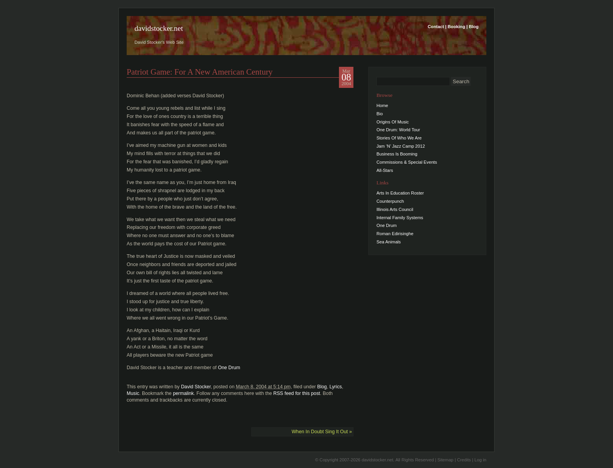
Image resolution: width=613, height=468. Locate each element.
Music (133, 393)
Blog (474, 26)
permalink (183, 393)
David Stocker (196, 386)
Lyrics (336, 386)
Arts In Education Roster (400, 193)
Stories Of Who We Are (398, 138)
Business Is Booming (396, 154)
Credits (464, 459)
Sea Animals (388, 241)
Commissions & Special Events (406, 162)
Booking (456, 26)
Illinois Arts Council (394, 209)
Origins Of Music (392, 122)
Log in (480, 459)
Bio (379, 113)
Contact (436, 26)
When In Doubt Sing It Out (322, 431)
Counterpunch (390, 201)
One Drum (229, 367)
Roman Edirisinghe (395, 233)
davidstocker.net (158, 28)
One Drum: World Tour (398, 129)
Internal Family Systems (399, 217)
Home (382, 105)
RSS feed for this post (296, 393)
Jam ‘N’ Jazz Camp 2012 (400, 146)
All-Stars (384, 170)
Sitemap (445, 459)
